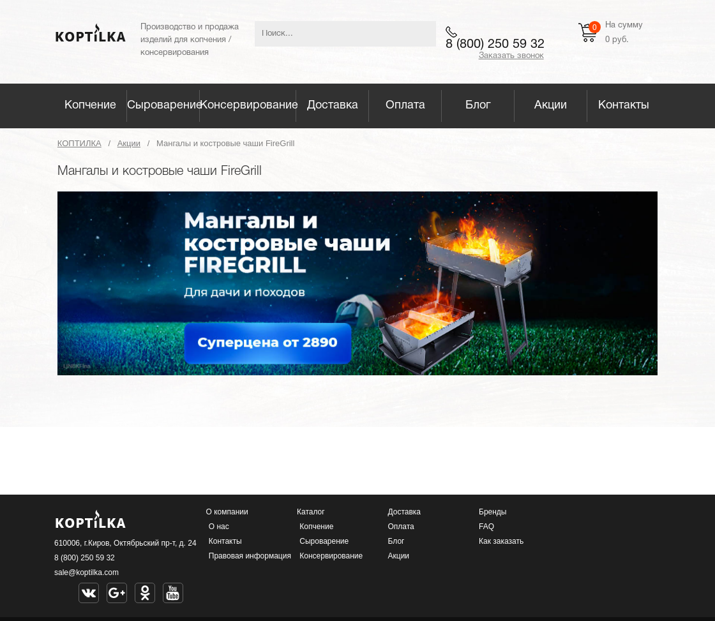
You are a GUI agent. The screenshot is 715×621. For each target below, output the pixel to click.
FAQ (486, 526)
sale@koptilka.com (86, 572)
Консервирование (248, 105)
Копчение (90, 105)
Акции (550, 105)
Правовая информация (250, 555)
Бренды (492, 511)
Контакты (623, 105)
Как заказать (501, 541)
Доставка (332, 105)
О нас (219, 526)
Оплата (405, 105)
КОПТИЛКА (79, 143)
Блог (478, 105)
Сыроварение (163, 105)
